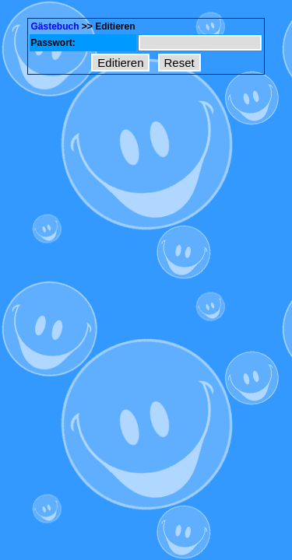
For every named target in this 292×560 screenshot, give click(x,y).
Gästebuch (54, 26)
